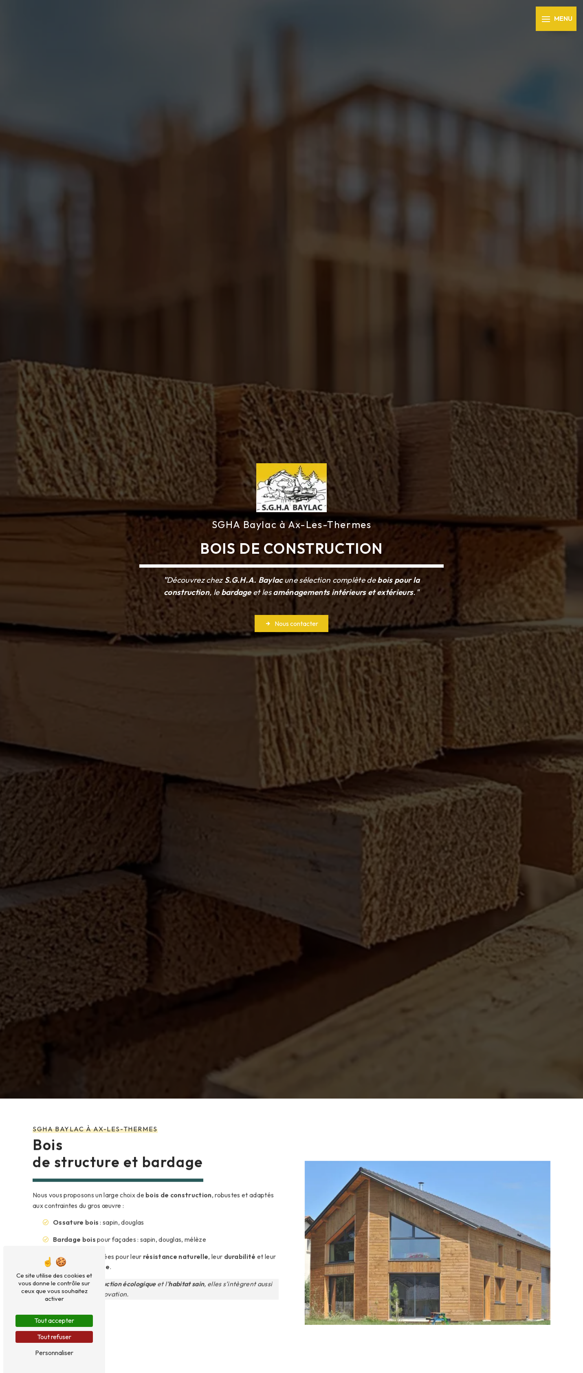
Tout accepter (54, 1320)
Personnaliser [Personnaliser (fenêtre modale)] (54, 1353)
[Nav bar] (556, 19)
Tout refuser (54, 1337)
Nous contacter (291, 623)
